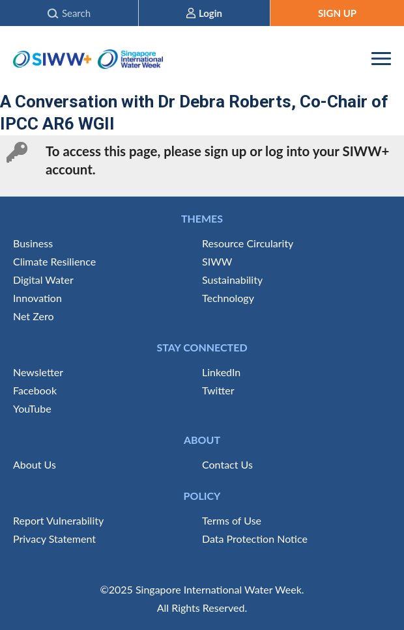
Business (33, 243)
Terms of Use (231, 520)
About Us (34, 464)
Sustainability (232, 279)
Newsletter (38, 372)
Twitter (218, 390)
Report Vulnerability (58, 520)
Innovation (37, 298)
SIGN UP (337, 13)
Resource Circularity (247, 243)
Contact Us (227, 464)
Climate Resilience (54, 261)
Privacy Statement (54, 538)
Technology (228, 298)
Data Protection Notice (255, 538)
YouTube (32, 408)
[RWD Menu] (381, 58)
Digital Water (43, 279)
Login (210, 13)
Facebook (35, 390)
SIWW (217, 261)
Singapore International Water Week (130, 59)
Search (76, 13)
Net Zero (33, 316)
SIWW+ (52, 59)
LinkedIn (221, 372)
